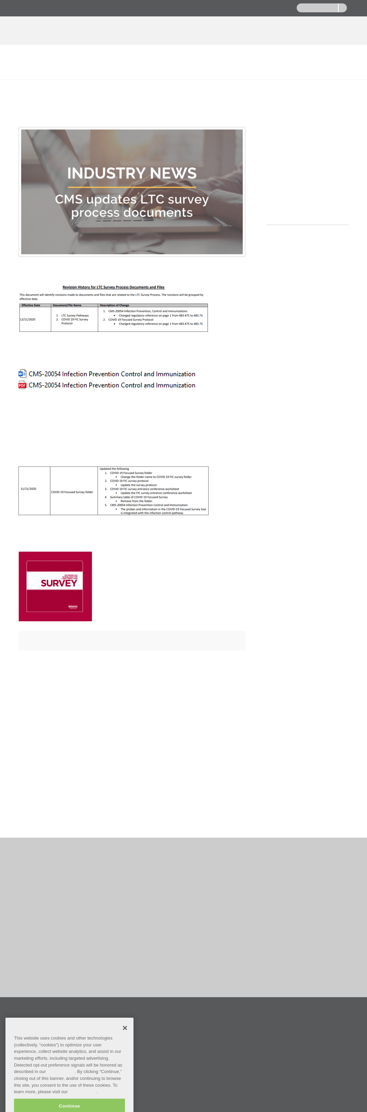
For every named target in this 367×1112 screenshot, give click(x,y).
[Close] (124, 1042)
